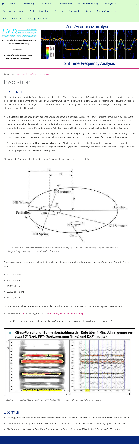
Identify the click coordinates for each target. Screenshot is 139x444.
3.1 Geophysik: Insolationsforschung (65, 313)
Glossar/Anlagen (33, 74)
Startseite (20, 74)
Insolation (46, 74)
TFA (22, 313)
